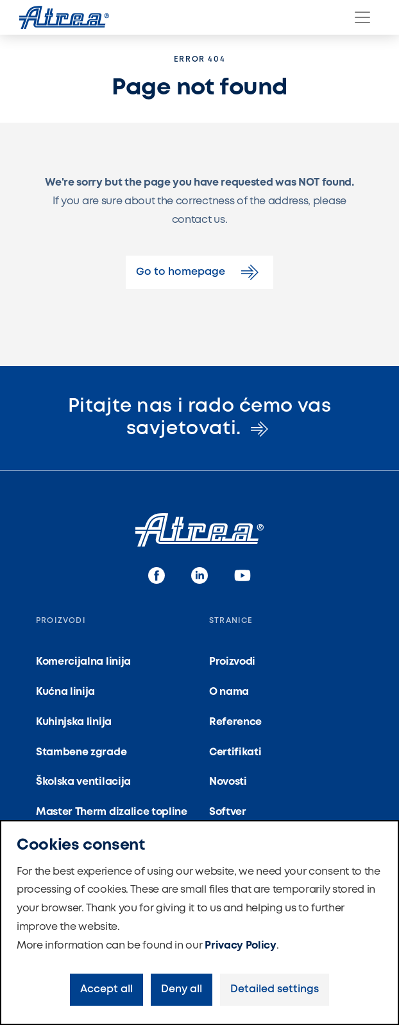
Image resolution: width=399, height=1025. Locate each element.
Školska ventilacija (83, 782)
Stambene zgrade (81, 752)
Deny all (181, 989)
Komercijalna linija (83, 662)
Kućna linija (65, 692)
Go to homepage (199, 272)
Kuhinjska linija (74, 722)
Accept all (106, 989)
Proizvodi (232, 662)
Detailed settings (274, 989)
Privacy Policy (240, 946)
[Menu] (362, 17)
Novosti (228, 782)
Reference (235, 722)
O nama (229, 692)
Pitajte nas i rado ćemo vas (200, 417)
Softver (227, 812)
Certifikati (235, 752)
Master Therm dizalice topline (111, 812)
